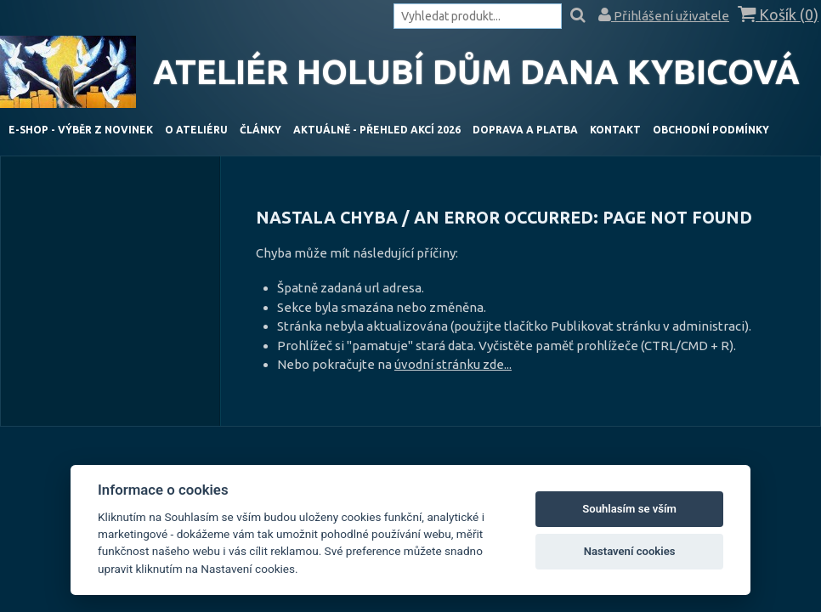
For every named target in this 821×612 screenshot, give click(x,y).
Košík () (778, 15)
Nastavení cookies (630, 551)
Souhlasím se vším (629, 508)
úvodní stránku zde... (453, 364)
